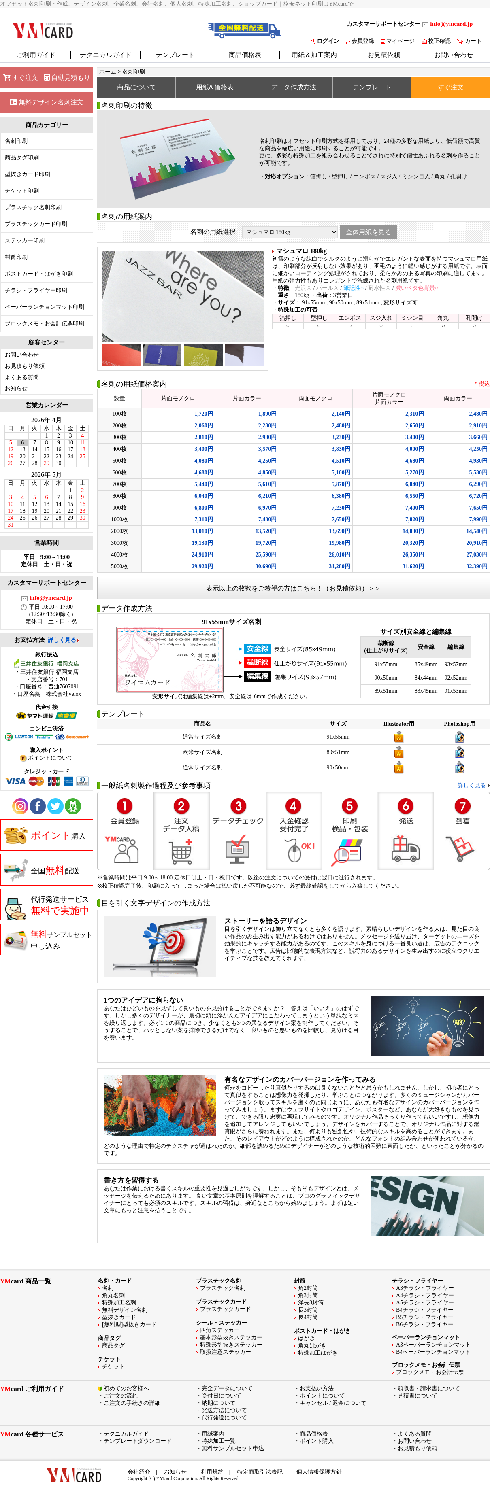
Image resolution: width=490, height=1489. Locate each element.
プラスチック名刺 (222, 1288)
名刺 (107, 1288)
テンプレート (175, 54)
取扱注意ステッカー (225, 1352)
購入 (45, 835)
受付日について (221, 1396)
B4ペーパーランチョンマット (433, 1352)
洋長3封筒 (311, 1303)
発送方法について (224, 1410)
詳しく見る (62, 640)
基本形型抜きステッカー (231, 1337)
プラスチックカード (225, 1309)
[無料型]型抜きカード (129, 1324)
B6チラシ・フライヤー (425, 1324)
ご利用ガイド (36, 54)
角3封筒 (308, 1295)
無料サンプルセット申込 (233, 1448)
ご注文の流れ (121, 1396)
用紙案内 (213, 1434)
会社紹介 (139, 1472)
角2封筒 (308, 1288)
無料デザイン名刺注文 (46, 102)
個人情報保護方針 (319, 1472)
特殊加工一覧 (219, 1441)
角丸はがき (312, 1345)
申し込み (48, 939)
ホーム (107, 72)
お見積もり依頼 (25, 366)
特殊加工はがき (318, 1353)
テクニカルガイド (106, 54)
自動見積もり (67, 77)
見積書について (417, 1396)
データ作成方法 (293, 87)
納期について (219, 1403)
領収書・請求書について (429, 1388)
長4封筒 (308, 1317)
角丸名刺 (113, 1295)
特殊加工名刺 (119, 1303)
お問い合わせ (453, 54)
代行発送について (224, 1418)
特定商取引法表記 (260, 1472)
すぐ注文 (20, 77)
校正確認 (436, 41)
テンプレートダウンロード (138, 1441)
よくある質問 (22, 377)
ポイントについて (322, 1396)
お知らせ (16, 388)
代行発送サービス (46, 907)
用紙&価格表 (214, 87)
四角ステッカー (220, 1330)
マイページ (398, 41)
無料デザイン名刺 (124, 1310)
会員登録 (360, 41)
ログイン (325, 41)
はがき (306, 1338)
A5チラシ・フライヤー (425, 1303)
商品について (136, 87)
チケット (113, 1367)
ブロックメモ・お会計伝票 (430, 1372)
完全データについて (227, 1388)
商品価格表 (245, 54)
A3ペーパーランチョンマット (433, 1345)
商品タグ (113, 1345)
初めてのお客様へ (126, 1388)
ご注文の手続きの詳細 (132, 1403)
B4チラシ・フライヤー (425, 1310)
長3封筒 (308, 1310)
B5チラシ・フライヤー (425, 1317)
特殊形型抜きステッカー (231, 1345)
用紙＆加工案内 (314, 54)
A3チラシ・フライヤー (425, 1288)
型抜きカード (119, 1317)
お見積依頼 (384, 54)
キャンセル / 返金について (333, 1403)
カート (469, 41)
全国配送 (41, 870)
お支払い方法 (317, 1388)
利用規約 (212, 1472)
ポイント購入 (317, 1441)
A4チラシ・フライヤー (425, 1295)
